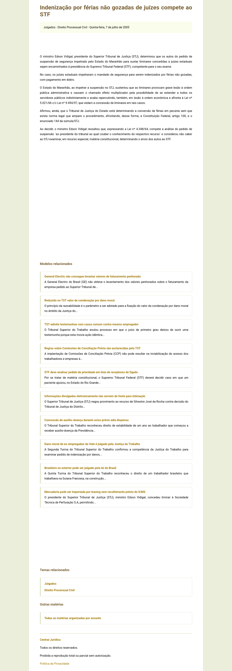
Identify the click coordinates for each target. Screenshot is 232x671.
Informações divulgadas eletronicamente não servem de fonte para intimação (94, 396)
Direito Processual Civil (59, 590)
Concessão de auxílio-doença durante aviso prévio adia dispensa (86, 420)
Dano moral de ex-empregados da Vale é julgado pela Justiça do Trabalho (92, 444)
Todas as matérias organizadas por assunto (72, 618)
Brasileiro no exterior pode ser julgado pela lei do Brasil (80, 468)
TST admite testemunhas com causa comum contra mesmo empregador (91, 324)
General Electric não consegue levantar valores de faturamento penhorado (92, 276)
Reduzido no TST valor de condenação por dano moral (79, 300)
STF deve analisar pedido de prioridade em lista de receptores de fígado (91, 372)
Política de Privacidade (54, 663)
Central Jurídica (50, 639)
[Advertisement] (116, 41)
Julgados (50, 583)
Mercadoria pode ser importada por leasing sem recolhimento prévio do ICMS (94, 492)
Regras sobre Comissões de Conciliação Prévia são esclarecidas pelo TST (92, 348)
